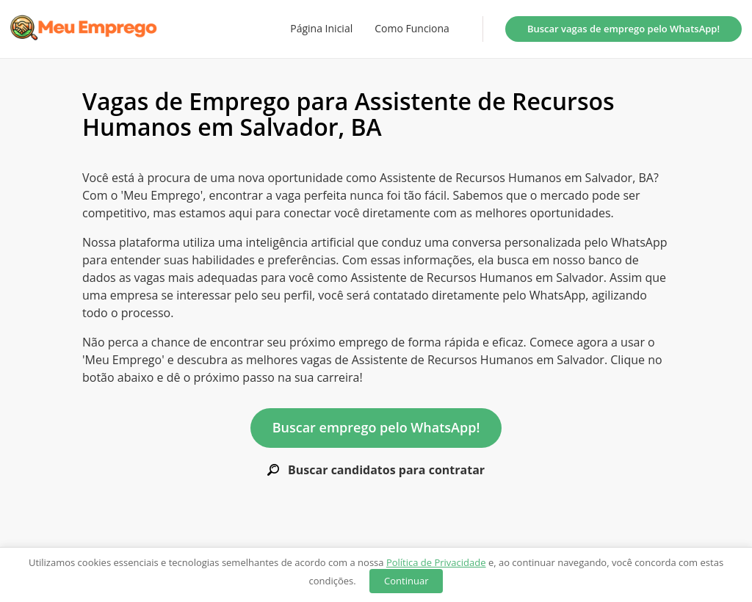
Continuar (406, 580)
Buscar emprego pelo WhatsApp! (376, 427)
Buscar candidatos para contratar (376, 470)
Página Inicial (321, 28)
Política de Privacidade (436, 562)
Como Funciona (412, 28)
